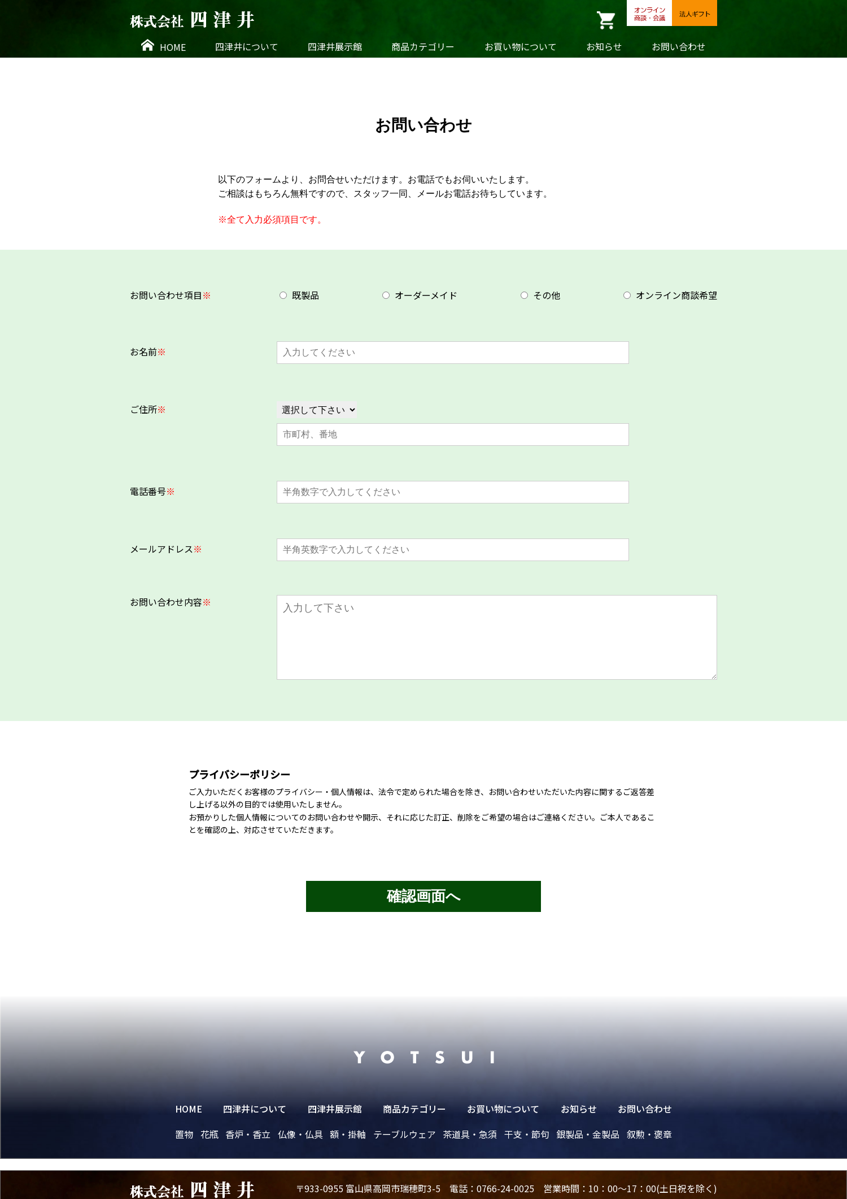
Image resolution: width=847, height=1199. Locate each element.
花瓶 (209, 1134)
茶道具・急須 (470, 1134)
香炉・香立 (247, 1134)
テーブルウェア (404, 1134)
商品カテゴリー (423, 46)
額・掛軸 (348, 1134)
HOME (163, 46)
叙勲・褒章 (649, 1134)
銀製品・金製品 (587, 1134)
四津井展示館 (335, 46)
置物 (184, 1134)
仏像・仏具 (300, 1134)
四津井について (246, 46)
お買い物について (520, 46)
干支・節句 (526, 1134)
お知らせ (604, 46)
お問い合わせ (679, 46)
